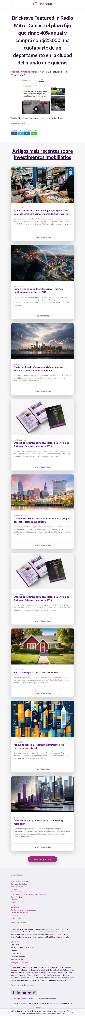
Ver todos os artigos (42, 859)
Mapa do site (16, 918)
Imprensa (14, 915)
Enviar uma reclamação (19, 913)
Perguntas (15, 905)
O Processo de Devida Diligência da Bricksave (28, 894)
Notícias (15, 71)
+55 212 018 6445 (19, 959)
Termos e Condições (19, 884)
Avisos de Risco (17, 892)
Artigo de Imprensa (30, 71)
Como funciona (17, 897)
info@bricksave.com (19, 962)
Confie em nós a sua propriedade (23, 910)
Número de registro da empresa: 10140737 (27, 1008)
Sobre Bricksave (17, 886)
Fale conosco (16, 907)
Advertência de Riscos (43, 1014)
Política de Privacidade (19, 881)
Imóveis (14, 900)
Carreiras (14, 889)
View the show (18, 123)
